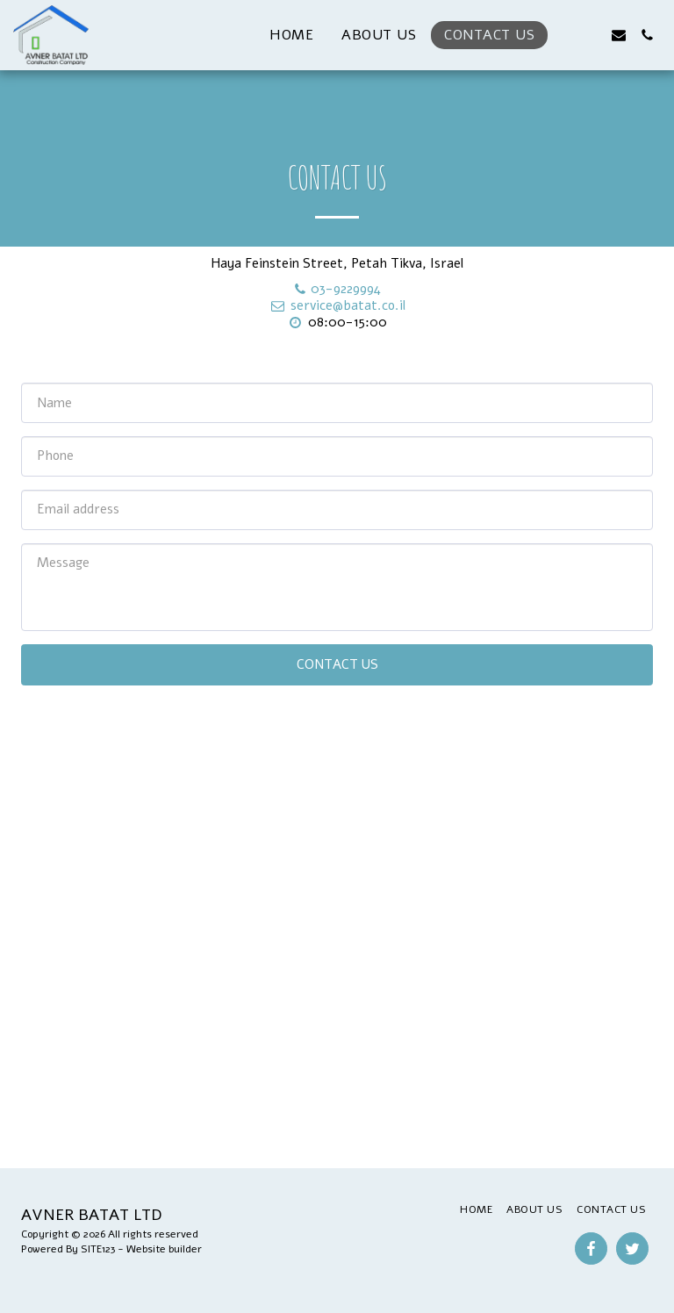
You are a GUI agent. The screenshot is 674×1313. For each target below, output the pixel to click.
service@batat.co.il (337, 305)
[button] (562, 35)
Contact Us (337, 664)
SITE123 (98, 1249)
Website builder (164, 1249)
